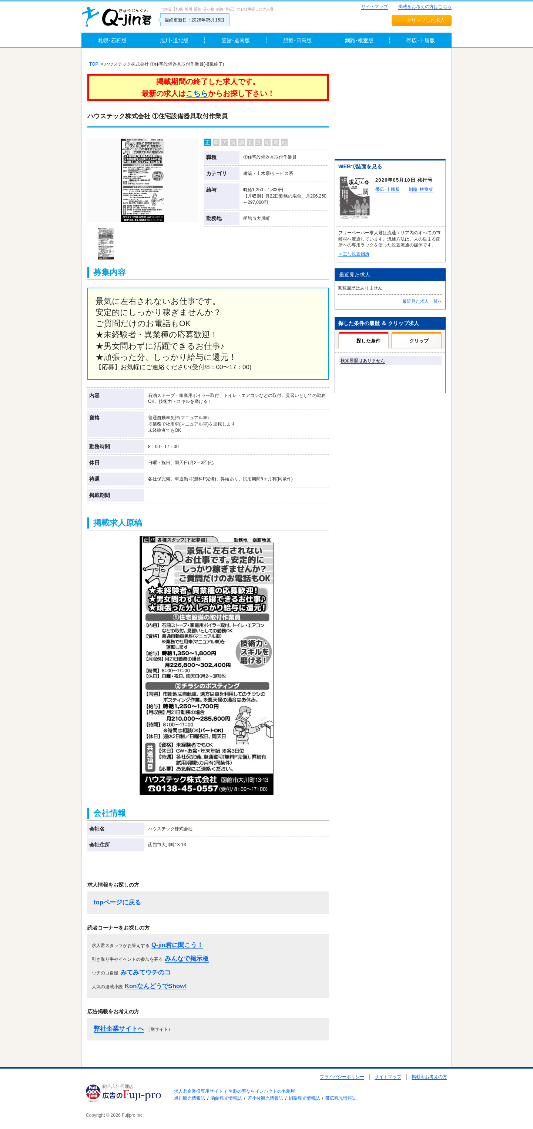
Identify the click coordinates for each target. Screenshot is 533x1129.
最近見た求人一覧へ (422, 301)
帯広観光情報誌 (340, 1098)
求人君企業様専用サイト (198, 1091)
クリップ (419, 341)
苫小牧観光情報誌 (265, 1098)
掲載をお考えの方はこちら (425, 6)
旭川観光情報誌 (189, 1098)
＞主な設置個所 (353, 253)
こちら (197, 93)
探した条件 (368, 341)
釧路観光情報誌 (304, 1098)
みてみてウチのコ (145, 972)
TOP (93, 64)
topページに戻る (117, 902)
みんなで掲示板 (187, 958)
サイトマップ (374, 6)
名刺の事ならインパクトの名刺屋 (261, 1091)
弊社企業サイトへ (119, 1028)
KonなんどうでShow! (156, 986)
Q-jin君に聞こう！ (177, 944)
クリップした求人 (425, 20)
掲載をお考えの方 (429, 1076)
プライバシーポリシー (342, 1076)
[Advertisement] (390, 108)
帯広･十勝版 (387, 189)
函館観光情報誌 (226, 1098)
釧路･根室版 (421, 189)
